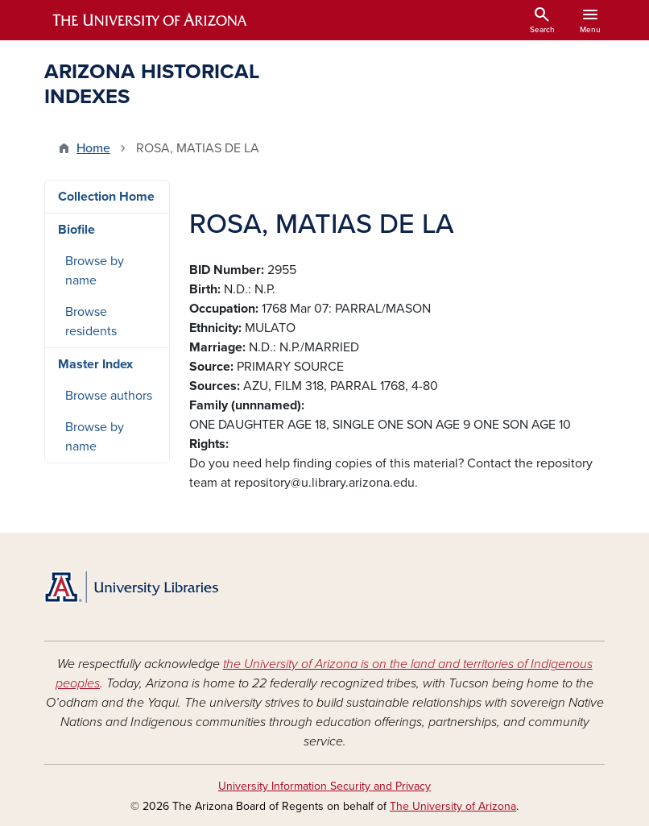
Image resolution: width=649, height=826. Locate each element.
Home (93, 148)
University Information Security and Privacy (324, 786)
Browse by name (94, 270)
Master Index (95, 364)
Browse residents (91, 321)
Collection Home (106, 197)
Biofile (76, 230)
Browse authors (108, 396)
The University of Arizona (453, 806)
